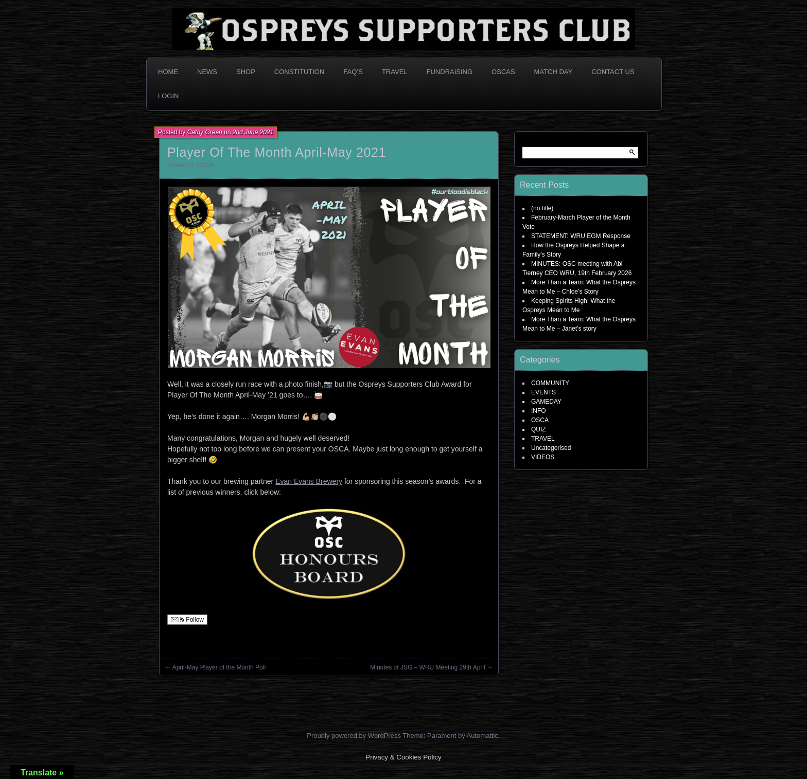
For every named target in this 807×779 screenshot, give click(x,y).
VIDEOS (542, 457)
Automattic (482, 735)
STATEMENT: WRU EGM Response (580, 236)
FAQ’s (353, 72)
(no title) (542, 208)
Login (168, 96)
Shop (245, 72)
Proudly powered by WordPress (354, 735)
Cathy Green (204, 132)
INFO (538, 410)
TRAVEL (543, 438)
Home (168, 72)
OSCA (205, 165)
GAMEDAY (546, 401)
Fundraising (450, 72)
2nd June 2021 (253, 132)
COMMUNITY (550, 383)
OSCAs (503, 72)
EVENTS (543, 392)
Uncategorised (551, 447)
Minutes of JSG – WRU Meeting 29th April (427, 667)
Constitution (299, 72)
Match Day (553, 72)
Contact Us (612, 72)
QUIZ (538, 429)
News (207, 72)
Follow (187, 619)
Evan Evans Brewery (308, 481)
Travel (395, 72)
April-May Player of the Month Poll (219, 667)
